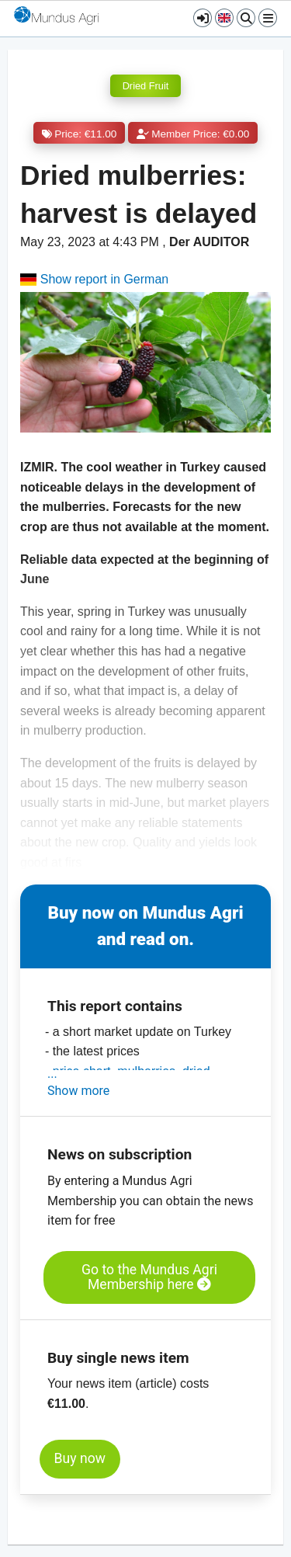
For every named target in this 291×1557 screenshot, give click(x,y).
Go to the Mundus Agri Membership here (149, 1277)
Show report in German (94, 279)
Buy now (80, 1458)
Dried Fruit (146, 86)
